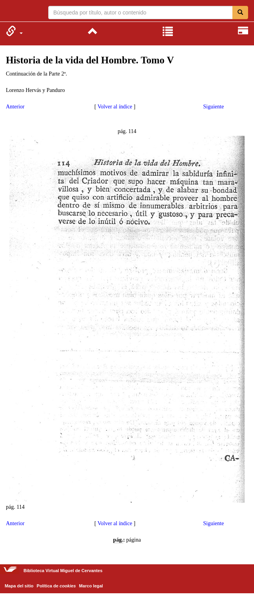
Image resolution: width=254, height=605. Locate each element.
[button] (14, 31)
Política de (56, 585)
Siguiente (213, 107)
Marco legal (91, 585)
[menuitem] (14, 31)
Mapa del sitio (19, 585)
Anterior (15, 107)
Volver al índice (115, 107)
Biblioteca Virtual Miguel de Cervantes (11, 12)
